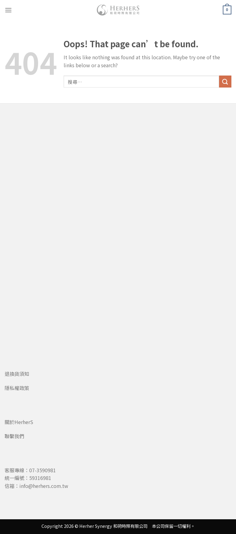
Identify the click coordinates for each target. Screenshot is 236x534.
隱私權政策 (17, 388)
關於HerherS (19, 422)
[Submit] (225, 82)
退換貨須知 (17, 373)
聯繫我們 (14, 436)
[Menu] (8, 10)
